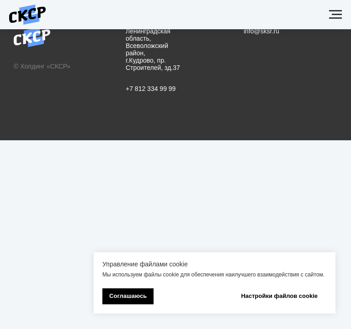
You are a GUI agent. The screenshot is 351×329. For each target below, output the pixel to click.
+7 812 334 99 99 (151, 88)
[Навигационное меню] (335, 14)
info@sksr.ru (261, 31)
